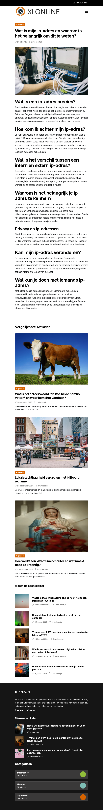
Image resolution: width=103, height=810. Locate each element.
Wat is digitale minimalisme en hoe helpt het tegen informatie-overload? (59, 599)
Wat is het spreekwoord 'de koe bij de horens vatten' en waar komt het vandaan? (47, 396)
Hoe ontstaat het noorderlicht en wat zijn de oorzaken (56, 616)
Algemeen (20, 24)
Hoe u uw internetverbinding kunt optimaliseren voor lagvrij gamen (56, 727)
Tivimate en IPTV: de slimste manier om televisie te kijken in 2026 (60, 633)
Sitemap (19, 710)
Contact (31, 710)
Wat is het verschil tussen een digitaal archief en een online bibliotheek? (58, 651)
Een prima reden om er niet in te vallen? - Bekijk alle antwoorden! (55, 751)
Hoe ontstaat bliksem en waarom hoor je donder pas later (58, 668)
